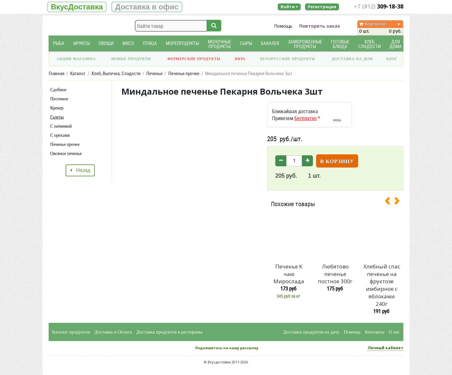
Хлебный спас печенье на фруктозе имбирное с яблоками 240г (381, 285)
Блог (391, 59)
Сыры (246, 43)
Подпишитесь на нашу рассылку (226, 347)
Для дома (396, 44)
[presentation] (390, 202)
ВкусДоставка (77, 7)
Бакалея (270, 43)
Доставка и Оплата (113, 331)
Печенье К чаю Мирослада (288, 274)
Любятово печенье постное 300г (335, 274)
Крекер (56, 108)
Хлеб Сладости (369, 44)
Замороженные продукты (305, 44)
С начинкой (61, 126)
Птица (150, 43)
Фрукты (81, 43)
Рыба (58, 43)
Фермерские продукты (194, 59)
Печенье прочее (64, 144)
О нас (394, 331)
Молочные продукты (219, 44)
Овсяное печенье (66, 153)
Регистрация (322, 6)
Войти (289, 6)
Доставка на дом (352, 59)
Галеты (57, 117)
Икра (240, 59)
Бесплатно (305, 118)
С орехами (60, 135)
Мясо (128, 43)
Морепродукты (182, 43)
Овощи (106, 43)
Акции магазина (76, 59)
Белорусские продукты (287, 59)
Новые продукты (131, 59)
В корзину (337, 161)
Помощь (283, 26)
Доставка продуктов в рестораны (169, 331)
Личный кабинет (385, 347)
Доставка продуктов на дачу (311, 331)
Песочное (59, 99)
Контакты (374, 331)
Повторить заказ (319, 26)
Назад (80, 170)
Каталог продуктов (71, 331)
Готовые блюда (340, 44)
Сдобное (58, 89)
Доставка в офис (147, 7)
